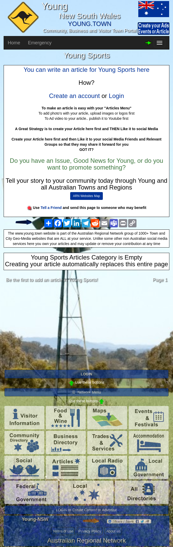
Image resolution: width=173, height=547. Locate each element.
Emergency (40, 42)
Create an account (74, 95)
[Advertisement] (86, 327)
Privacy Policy (89, 531)
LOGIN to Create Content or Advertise (86, 510)
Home (14, 42)
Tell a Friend (51, 208)
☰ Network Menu (86, 392)
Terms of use (63, 531)
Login (116, 95)
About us (113, 531)
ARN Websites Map (86, 196)
